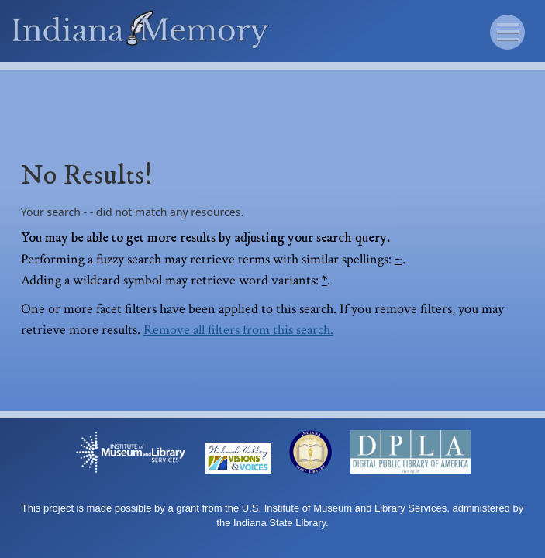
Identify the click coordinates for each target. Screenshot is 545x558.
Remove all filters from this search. (238, 330)
